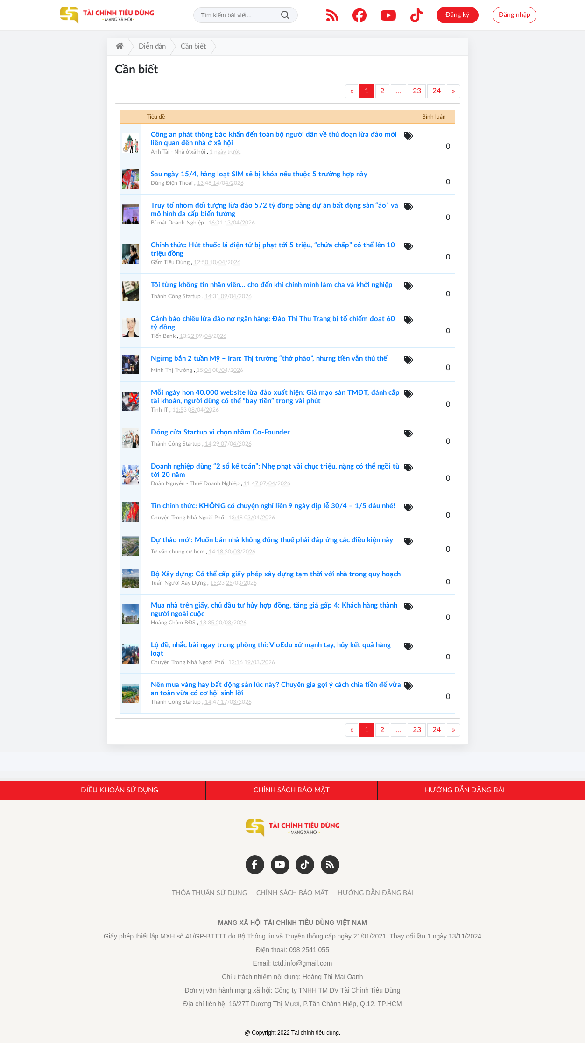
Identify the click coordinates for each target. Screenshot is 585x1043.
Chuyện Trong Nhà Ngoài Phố (187, 517)
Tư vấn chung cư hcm (177, 551)
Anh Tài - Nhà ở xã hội (178, 151)
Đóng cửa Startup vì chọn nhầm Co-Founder (220, 432)
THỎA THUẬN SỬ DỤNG (209, 893)
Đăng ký (457, 15)
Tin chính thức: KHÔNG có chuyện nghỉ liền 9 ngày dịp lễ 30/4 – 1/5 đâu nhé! (273, 506)
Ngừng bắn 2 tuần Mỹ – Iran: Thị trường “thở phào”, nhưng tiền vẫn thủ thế (269, 358)
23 (417, 91)
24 (436, 91)
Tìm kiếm (285, 15)
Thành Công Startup (176, 296)
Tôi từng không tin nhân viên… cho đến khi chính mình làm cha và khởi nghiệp (272, 284)
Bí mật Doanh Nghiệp (177, 222)
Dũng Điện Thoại (172, 183)
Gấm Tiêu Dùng (170, 262)
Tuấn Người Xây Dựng (178, 583)
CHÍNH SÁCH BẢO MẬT (292, 893)
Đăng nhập (514, 15)
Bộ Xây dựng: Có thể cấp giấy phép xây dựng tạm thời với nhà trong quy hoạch (276, 574)
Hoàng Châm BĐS (173, 622)
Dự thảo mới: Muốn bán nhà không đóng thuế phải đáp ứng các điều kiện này (272, 540)
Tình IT (159, 410)
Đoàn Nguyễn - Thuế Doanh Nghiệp (195, 483)
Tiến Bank (163, 336)
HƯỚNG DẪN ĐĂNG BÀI (375, 893)
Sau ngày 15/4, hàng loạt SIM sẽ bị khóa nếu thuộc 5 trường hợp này (259, 174)
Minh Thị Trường (171, 370)
